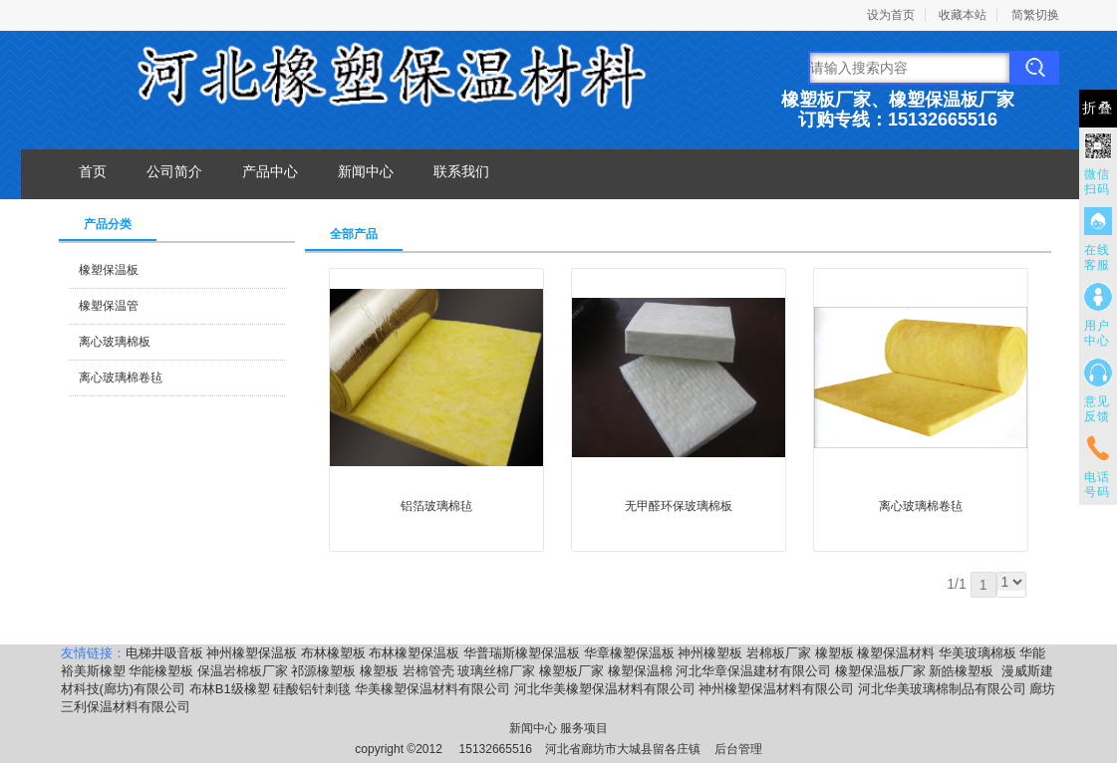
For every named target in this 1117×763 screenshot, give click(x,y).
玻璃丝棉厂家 (496, 670)
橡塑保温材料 (896, 652)
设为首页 (891, 15)
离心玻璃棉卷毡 (120, 377)
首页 (93, 171)
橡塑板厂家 (571, 670)
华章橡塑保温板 (629, 652)
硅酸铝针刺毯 (312, 688)
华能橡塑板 (161, 670)
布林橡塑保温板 (414, 652)
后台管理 (738, 749)
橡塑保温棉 (640, 670)
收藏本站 (962, 15)
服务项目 (584, 728)
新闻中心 (366, 171)
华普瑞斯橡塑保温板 (521, 652)
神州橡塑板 (710, 652)
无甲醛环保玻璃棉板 (678, 506)
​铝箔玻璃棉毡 (436, 506)
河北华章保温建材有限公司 (753, 670)
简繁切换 (1035, 15)
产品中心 (270, 171)
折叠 (1098, 108)
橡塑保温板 (109, 270)
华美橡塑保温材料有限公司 (432, 688)
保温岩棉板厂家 (242, 670)
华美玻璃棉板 (977, 652)
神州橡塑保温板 (251, 652)
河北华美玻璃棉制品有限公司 (942, 688)
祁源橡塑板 (323, 670)
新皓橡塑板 (963, 670)
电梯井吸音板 (164, 652)
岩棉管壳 (428, 670)
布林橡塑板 (333, 652)
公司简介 (174, 171)
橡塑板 (834, 652)
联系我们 (461, 171)
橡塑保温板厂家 (880, 670)
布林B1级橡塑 (229, 688)
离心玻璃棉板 (114, 342)
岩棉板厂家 (778, 652)
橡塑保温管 (109, 306)
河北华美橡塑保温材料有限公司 (605, 688)
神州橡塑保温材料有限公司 (776, 688)
